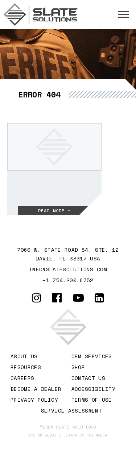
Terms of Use (91, 399)
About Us (24, 356)
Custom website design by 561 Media (68, 435)
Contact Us (88, 378)
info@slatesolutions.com (68, 269)
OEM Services (91, 356)
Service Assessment (71, 410)
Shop (78, 367)
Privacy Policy (34, 399)
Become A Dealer (36, 389)
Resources (26, 367)
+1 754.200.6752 (67, 280)
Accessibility (93, 389)
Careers (22, 378)
